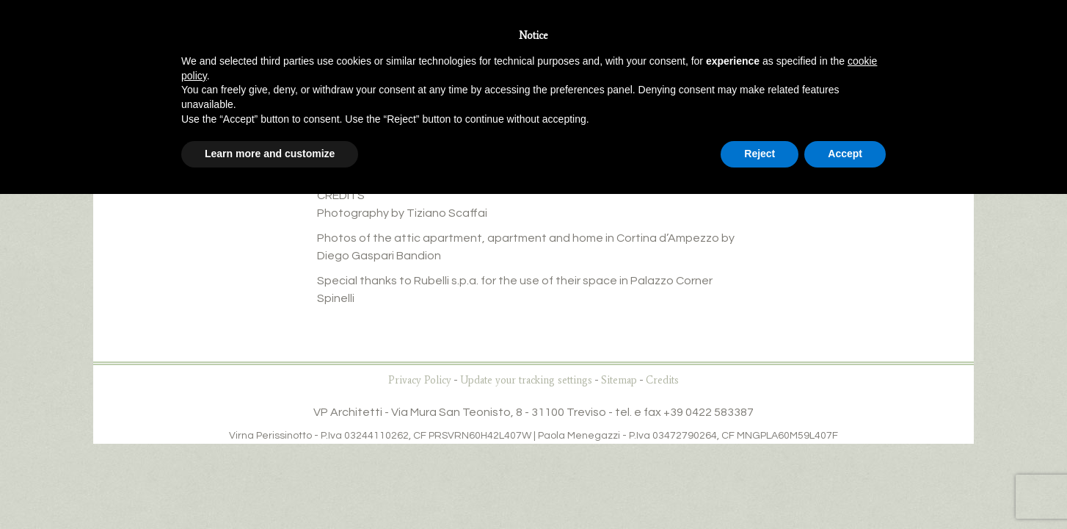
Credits (662, 380)
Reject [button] (759, 153)
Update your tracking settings (526, 380)
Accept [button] (845, 153)
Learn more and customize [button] (270, 153)
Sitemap (619, 380)
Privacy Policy (419, 380)
